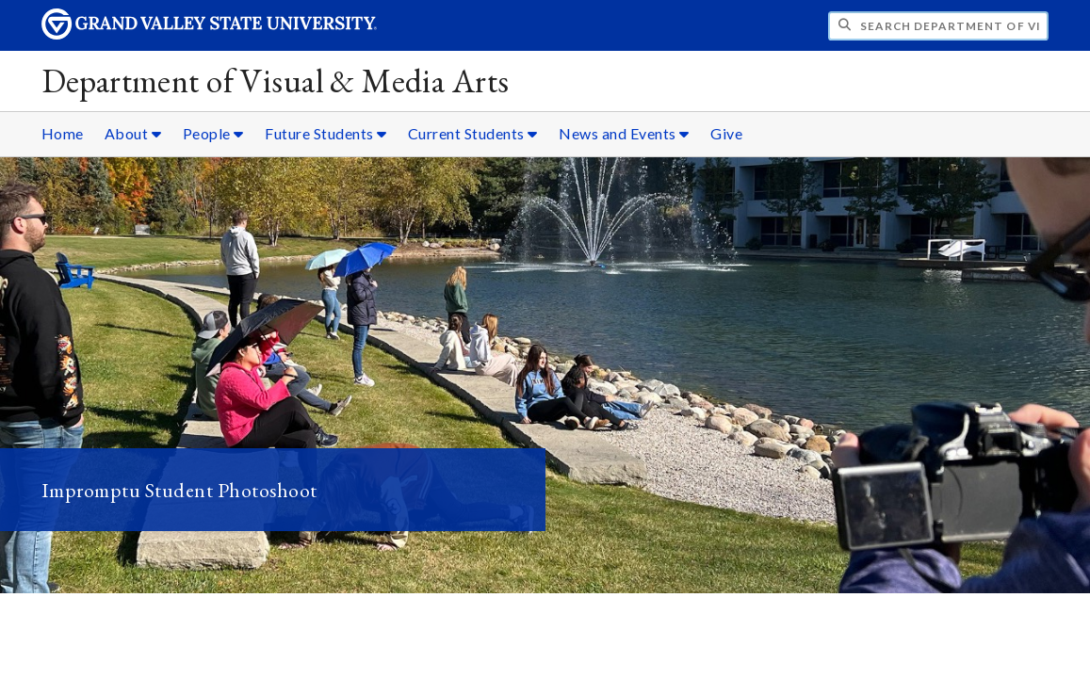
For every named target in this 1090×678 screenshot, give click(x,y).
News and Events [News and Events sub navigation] (624, 133)
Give (726, 133)
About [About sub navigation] (133, 133)
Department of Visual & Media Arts (275, 80)
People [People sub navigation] (213, 133)
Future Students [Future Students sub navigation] (326, 133)
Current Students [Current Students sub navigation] (473, 133)
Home (62, 133)
